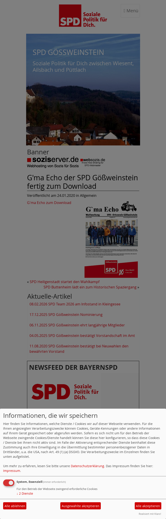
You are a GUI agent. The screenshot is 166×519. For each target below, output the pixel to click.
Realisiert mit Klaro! (150, 513)
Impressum (11, 471)
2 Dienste (25, 493)
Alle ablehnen (14, 506)
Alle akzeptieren (148, 506)
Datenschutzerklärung (87, 466)
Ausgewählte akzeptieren (80, 506)
